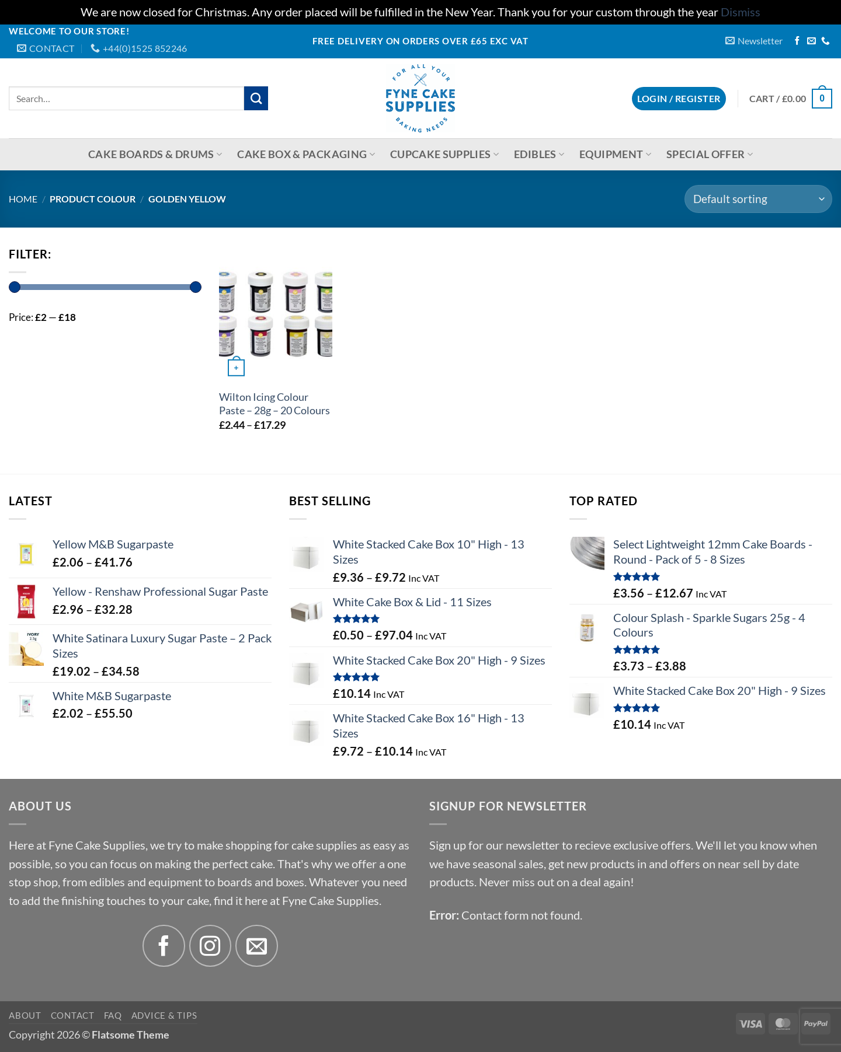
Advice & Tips (164, 1015)
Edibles (539, 154)
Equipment (615, 154)
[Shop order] (758, 199)
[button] (754, 40)
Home (23, 198)
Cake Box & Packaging (306, 154)
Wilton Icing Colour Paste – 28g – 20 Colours (274, 404)
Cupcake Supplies (444, 154)
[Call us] (825, 41)
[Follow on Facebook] (797, 41)
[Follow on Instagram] (210, 946)
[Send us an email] (811, 41)
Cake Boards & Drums (155, 154)
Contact (73, 1015)
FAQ (113, 1015)
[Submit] (256, 98)
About (25, 1015)
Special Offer (709, 154)
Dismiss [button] (740, 12)
